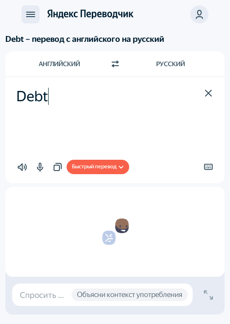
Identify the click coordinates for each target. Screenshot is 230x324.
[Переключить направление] (115, 64)
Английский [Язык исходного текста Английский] (59, 64)
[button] (199, 14)
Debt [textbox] (32, 96)
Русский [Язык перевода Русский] (170, 64)
